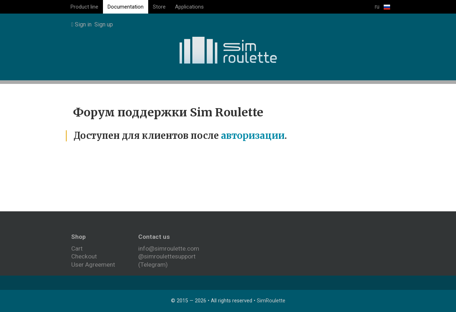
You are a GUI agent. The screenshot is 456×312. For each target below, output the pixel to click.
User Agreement (93, 264)
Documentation (126, 7)
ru (382, 6)
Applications (189, 7)
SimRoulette (271, 301)
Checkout (84, 256)
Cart (77, 248)
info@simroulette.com (168, 248)
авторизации (253, 135)
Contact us (154, 236)
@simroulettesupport (167, 256)
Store (159, 7)
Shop (78, 236)
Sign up (103, 24)
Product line (84, 7)
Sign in (81, 24)
